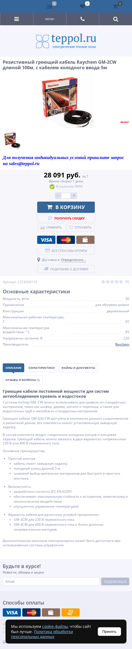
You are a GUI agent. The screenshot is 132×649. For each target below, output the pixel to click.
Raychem (122, 344)
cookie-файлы (55, 626)
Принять (109, 631)
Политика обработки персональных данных (42, 634)
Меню (49, 19)
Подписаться (115, 582)
